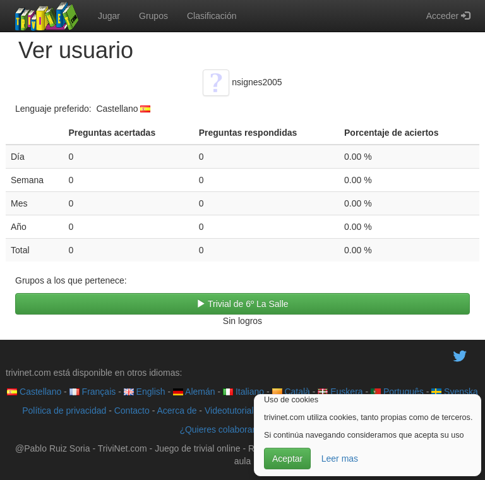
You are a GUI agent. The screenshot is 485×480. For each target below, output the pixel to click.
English (144, 392)
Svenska (454, 392)
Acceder (448, 16)
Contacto (132, 410)
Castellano (34, 392)
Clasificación (212, 16)
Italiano (243, 392)
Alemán (194, 392)
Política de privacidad (64, 410)
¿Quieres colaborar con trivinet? (242, 429)
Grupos (153, 16)
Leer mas (339, 458)
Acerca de (176, 410)
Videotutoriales (234, 410)
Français (92, 392)
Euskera (340, 392)
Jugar (109, 16)
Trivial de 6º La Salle (242, 304)
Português (397, 392)
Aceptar (287, 458)
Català (291, 392)
